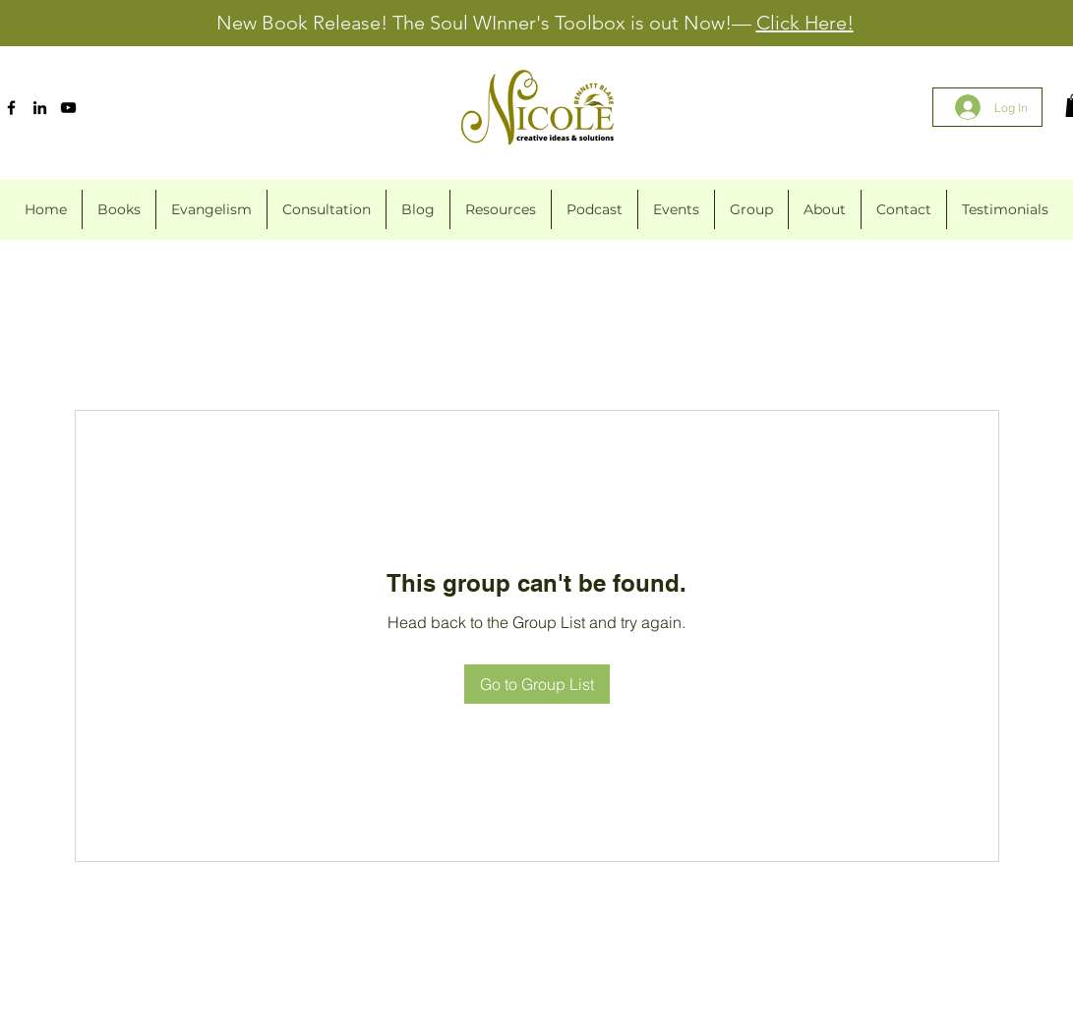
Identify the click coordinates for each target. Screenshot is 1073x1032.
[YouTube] (68, 107)
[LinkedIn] (39, 107)
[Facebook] (11, 107)
